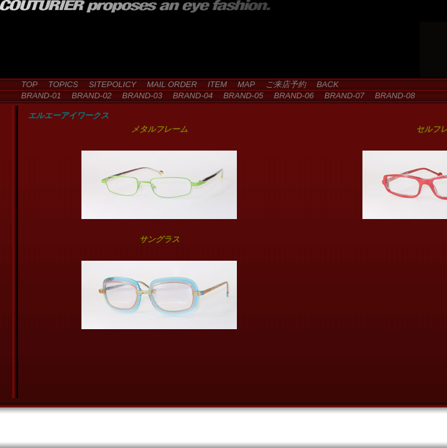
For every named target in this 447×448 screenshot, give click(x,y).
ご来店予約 (281, 84)
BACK (323, 84)
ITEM (213, 84)
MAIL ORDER (168, 84)
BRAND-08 (391, 95)
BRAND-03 (138, 95)
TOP (25, 84)
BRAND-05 (239, 95)
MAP (242, 84)
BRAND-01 (37, 95)
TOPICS (59, 84)
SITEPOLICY (109, 84)
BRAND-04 (189, 95)
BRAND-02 (87, 95)
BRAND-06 (289, 95)
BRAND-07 (340, 95)
